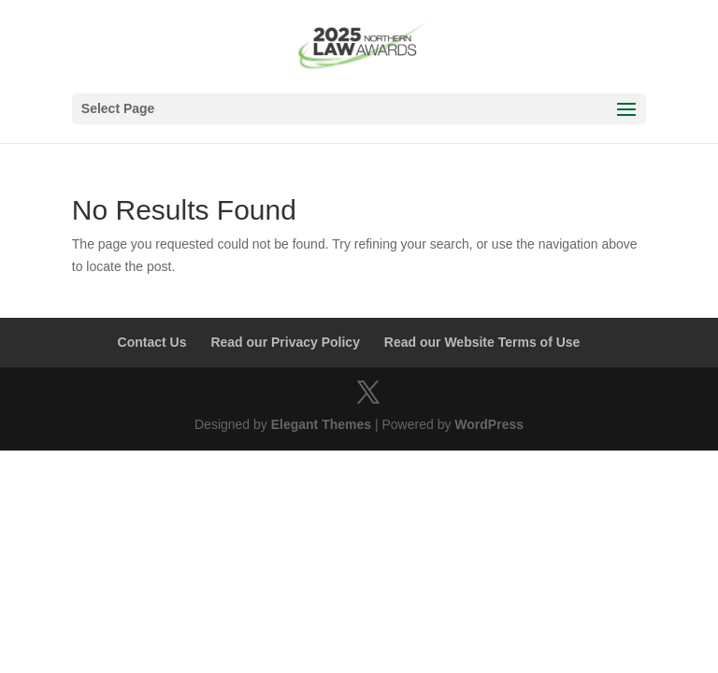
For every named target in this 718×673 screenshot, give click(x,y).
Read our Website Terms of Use (482, 342)
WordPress (489, 424)
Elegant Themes (321, 424)
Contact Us (152, 342)
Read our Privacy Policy (285, 342)
